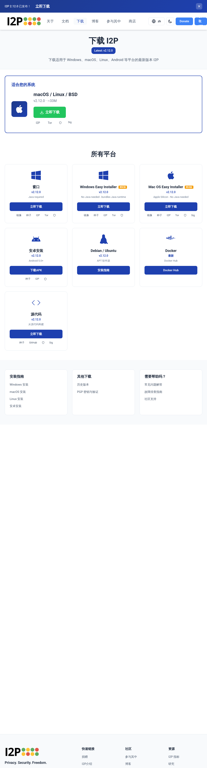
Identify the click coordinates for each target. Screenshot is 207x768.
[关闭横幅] (199, 6)
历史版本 (83, 384)
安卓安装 (15, 406)
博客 (95, 21)
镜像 (18, 215)
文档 (65, 21)
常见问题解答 (153, 384)
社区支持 (150, 399)
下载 (80, 21)
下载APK (36, 270)
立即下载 (42, 6)
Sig (70, 122)
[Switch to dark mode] (170, 21)
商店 (132, 21)
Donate (184, 21)
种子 (28, 215)
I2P (38, 122)
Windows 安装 (19, 384)
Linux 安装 (16, 399)
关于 (50, 21)
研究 (171, 764)
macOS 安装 (18, 392)
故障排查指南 (153, 392)
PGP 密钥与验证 (87, 392)
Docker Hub (171, 270)
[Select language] (156, 21)
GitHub (33, 342)
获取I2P (201, 21)
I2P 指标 (173, 757)
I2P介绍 (87, 764)
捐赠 (85, 757)
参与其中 (114, 21)
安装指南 (103, 270)
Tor (50, 122)
